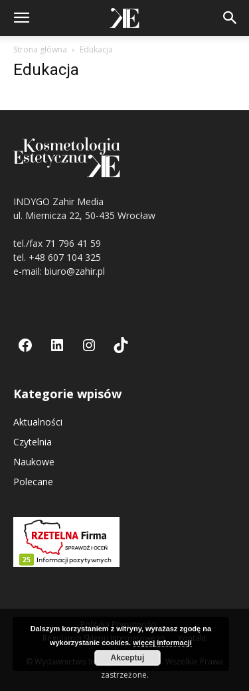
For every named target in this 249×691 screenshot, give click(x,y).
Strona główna (40, 49)
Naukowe (33, 461)
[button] (21, 18)
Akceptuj (128, 657)
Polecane (33, 481)
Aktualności (37, 422)
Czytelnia (32, 441)
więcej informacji (162, 643)
